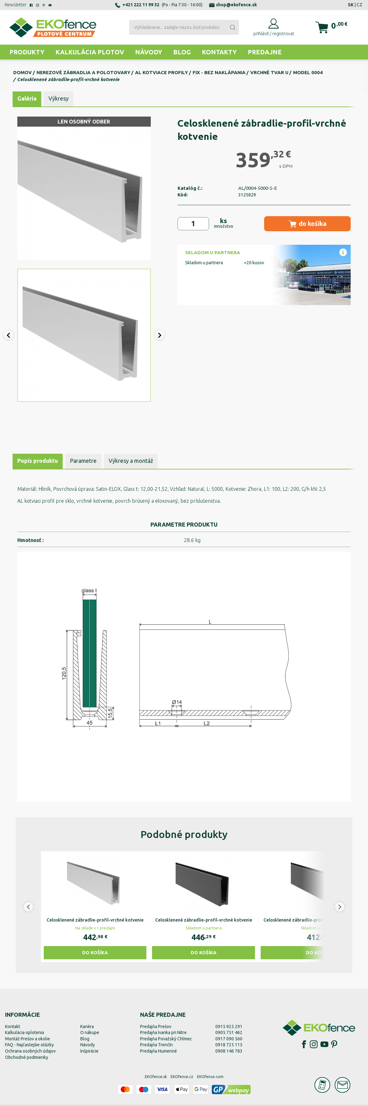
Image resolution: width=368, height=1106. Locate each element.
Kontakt (12, 1026)
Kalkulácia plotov (89, 52)
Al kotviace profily (161, 72)
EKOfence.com (210, 1077)
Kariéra (87, 1026)
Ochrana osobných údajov (30, 1051)
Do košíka (95, 952)
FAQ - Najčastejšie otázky (29, 1044)
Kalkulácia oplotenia (24, 1032)
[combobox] (184, 27)
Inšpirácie (89, 1051)
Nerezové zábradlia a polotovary (83, 72)
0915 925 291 (228, 1026)
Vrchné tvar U (269, 72)
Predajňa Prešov (155, 1026)
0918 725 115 (228, 1044)
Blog (182, 52)
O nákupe (89, 1032)
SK (351, 4)
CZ (359, 4)
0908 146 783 (228, 1051)
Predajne (265, 52)
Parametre (83, 460)
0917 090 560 (228, 1038)
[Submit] (232, 27)
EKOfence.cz (182, 1077)
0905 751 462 (228, 1032)
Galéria (27, 98)
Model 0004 (308, 72)
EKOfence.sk (156, 1077)
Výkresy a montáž (131, 460)
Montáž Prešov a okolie (27, 1038)
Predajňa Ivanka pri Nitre (163, 1032)
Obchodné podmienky (26, 1057)
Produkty (26, 52)
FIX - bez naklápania (219, 72)
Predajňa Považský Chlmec (166, 1038)
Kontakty (219, 52)
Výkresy (58, 98)
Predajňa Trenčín (156, 1044)
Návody (148, 52)
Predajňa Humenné (158, 1051)
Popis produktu (37, 460)
